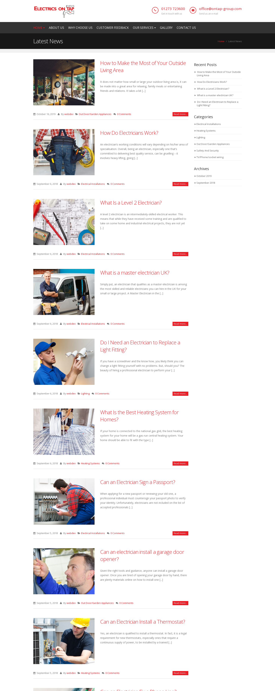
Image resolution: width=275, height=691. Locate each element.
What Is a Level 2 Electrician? (130, 202)
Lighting (85, 393)
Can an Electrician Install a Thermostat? (142, 621)
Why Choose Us (80, 28)
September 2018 (205, 182)
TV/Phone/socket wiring (209, 157)
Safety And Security (207, 150)
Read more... (180, 114)
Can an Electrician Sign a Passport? (137, 482)
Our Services (143, 28)
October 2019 (203, 176)
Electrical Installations (93, 184)
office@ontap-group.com (220, 8)
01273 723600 (173, 8)
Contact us (186, 28)
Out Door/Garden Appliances (95, 114)
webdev (68, 114)
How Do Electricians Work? (129, 132)
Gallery (166, 28)
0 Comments (124, 114)
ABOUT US (56, 28)
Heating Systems (90, 463)
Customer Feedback (113, 28)
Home (37, 28)
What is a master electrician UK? (134, 272)
